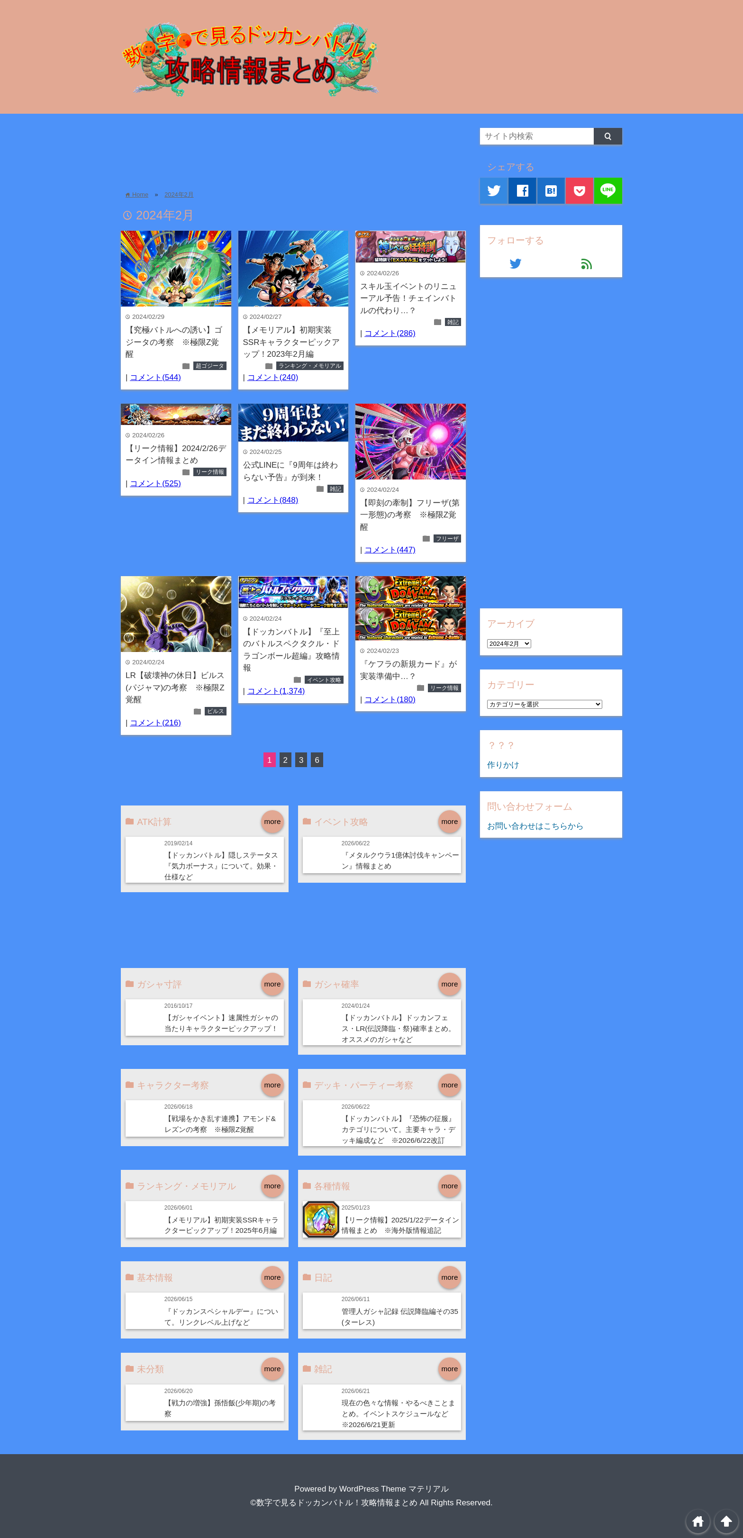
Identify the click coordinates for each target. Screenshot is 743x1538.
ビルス (215, 711)
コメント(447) (390, 549)
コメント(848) (273, 500)
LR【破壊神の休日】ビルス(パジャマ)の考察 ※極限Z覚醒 (175, 687)
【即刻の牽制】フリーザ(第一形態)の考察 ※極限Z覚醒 (410, 515)
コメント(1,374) (276, 691)
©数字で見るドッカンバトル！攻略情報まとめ (333, 1502)
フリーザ (447, 538)
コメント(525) (155, 483)
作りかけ (503, 764)
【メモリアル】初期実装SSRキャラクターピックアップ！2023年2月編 (291, 342)
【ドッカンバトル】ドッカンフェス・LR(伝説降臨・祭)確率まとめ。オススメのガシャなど (398, 1028)
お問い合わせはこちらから (535, 826)
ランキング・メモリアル (310, 365)
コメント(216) (155, 722)
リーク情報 (210, 472)
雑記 (453, 322)
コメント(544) (155, 377)
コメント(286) (390, 333)
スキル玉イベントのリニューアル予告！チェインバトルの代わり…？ (408, 298)
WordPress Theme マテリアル (394, 1488)
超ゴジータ (210, 365)
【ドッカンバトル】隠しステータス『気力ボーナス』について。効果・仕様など (221, 866)
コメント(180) (390, 699)
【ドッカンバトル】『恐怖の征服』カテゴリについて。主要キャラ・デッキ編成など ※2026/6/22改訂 (398, 1129)
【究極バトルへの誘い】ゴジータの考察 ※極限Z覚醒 (174, 342)
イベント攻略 (324, 680)
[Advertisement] (293, 149)
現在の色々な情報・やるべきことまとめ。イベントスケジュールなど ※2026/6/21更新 (398, 1414)
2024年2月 (178, 194)
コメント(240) (273, 377)
